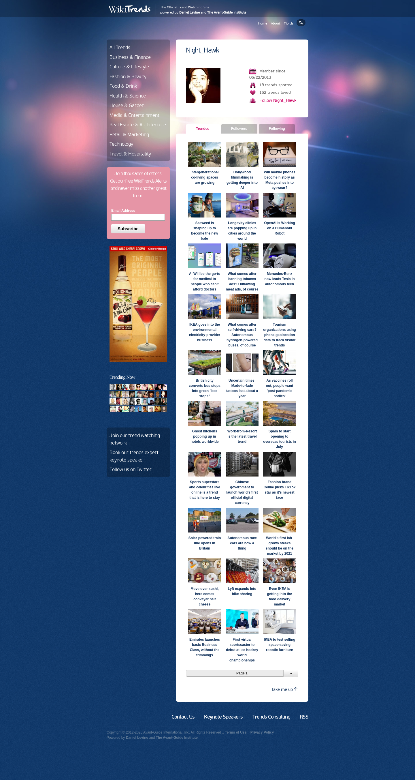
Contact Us (183, 717)
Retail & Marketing (129, 134)
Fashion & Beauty (128, 76)
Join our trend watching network (135, 439)
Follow (277, 100)
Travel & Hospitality (130, 154)
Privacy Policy (262, 732)
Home (262, 23)
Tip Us (289, 23)
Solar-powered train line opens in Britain (204, 543)
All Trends (120, 47)
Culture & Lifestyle (129, 67)
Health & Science (128, 96)
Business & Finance (130, 57)
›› (291, 673)
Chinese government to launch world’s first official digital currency (242, 492)
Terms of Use (235, 732)
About (275, 23)
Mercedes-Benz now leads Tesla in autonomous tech (279, 279)
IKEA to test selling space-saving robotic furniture (279, 645)
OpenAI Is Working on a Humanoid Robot (279, 228)
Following (277, 129)
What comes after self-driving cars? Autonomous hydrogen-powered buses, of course (242, 334)
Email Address (123, 211)
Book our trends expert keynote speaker (134, 456)
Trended (205, 128)
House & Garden (127, 105)
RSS (304, 717)
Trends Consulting (271, 717)
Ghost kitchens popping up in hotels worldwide (204, 436)
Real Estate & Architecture (138, 124)
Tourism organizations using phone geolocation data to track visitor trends (279, 334)
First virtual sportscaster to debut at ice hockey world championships (242, 650)
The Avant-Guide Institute (226, 12)
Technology (121, 144)
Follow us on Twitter (131, 469)
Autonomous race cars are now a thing (242, 543)
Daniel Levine (189, 12)
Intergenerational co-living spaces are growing (204, 177)
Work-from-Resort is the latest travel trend (242, 436)
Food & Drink (123, 86)
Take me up (284, 689)
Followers (239, 129)
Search (301, 22)
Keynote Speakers (223, 717)
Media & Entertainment (134, 115)
